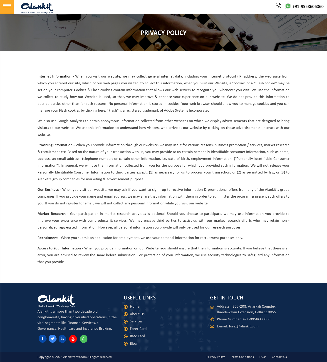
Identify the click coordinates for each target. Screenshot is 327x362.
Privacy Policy (215, 357)
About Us (137, 314)
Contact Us (279, 357)
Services (136, 321)
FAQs (262, 357)
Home (134, 306)
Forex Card (138, 328)
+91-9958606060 (300, 6)
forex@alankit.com (244, 326)
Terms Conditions (242, 357)
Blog (133, 343)
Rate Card (137, 336)
